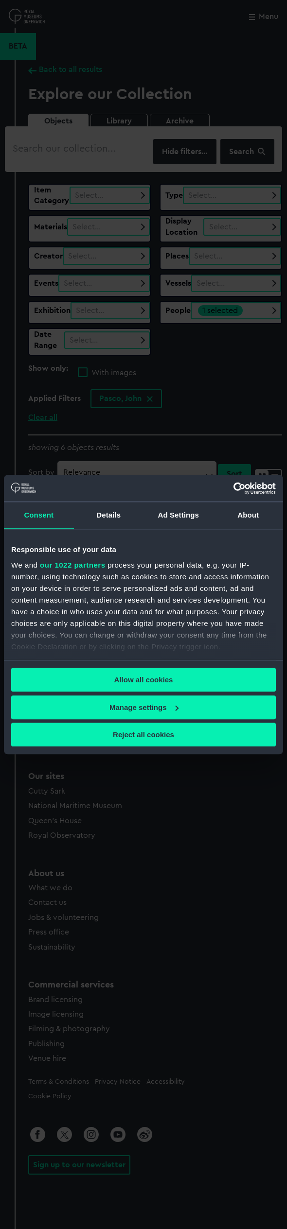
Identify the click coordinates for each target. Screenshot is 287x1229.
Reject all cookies (143, 734)
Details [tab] (108, 515)
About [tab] (248, 515)
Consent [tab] (39, 515)
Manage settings (144, 707)
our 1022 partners (72, 565)
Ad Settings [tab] (178, 515)
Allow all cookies (143, 679)
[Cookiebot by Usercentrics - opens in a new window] (233, 488)
